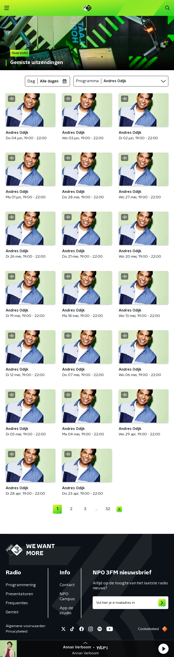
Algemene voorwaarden (25, 626)
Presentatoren (19, 594)
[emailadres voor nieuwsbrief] (130, 602)
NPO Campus (67, 596)
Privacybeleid (16, 631)
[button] (163, 648)
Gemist (12, 612)
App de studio (66, 610)
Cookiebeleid (148, 629)
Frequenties (17, 603)
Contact (67, 585)
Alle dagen (49, 81)
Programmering (21, 585)
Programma (87, 81)
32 (107, 509)
